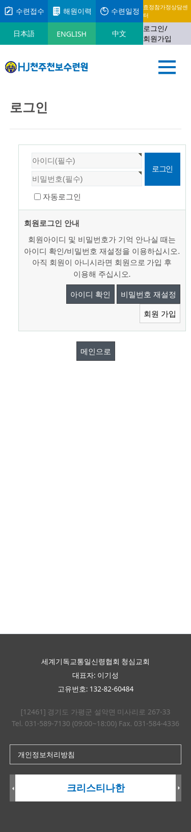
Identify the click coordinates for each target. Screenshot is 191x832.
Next (178, 788)
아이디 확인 (90, 294)
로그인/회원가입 (157, 33)
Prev (12, 788)
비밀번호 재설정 (148, 294)
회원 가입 (160, 313)
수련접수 (24, 11)
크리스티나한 (96, 787)
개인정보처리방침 (46, 754)
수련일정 (119, 11)
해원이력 (71, 11)
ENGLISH (72, 34)
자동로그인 (62, 196)
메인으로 (95, 351)
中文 (119, 33)
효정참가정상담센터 (165, 11)
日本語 (24, 33)
